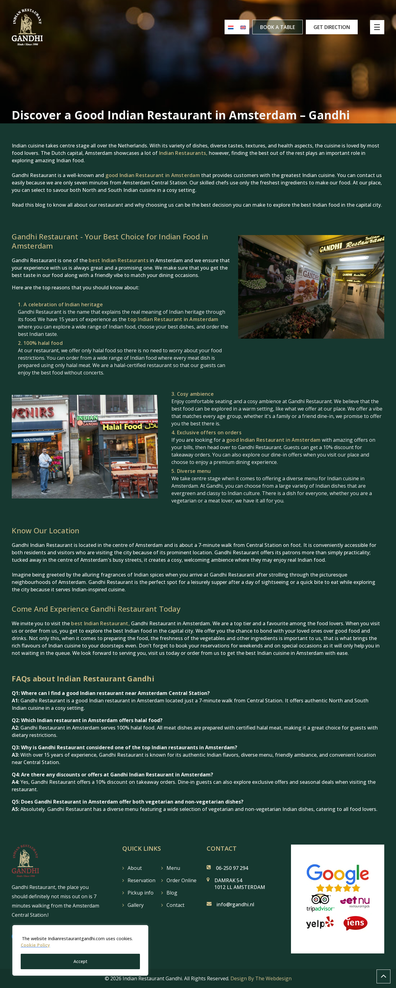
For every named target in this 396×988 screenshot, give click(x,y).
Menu (173, 868)
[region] (80, 951)
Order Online (181, 880)
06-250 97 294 (232, 868)
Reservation (141, 880)
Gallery (136, 905)
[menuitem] (228, 27)
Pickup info (141, 892)
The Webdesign (273, 978)
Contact (175, 905)
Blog (171, 892)
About (135, 868)
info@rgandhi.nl (235, 904)
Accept (80, 961)
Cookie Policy (35, 946)
